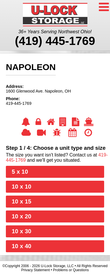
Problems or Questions (71, 270)
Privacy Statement (35, 270)
